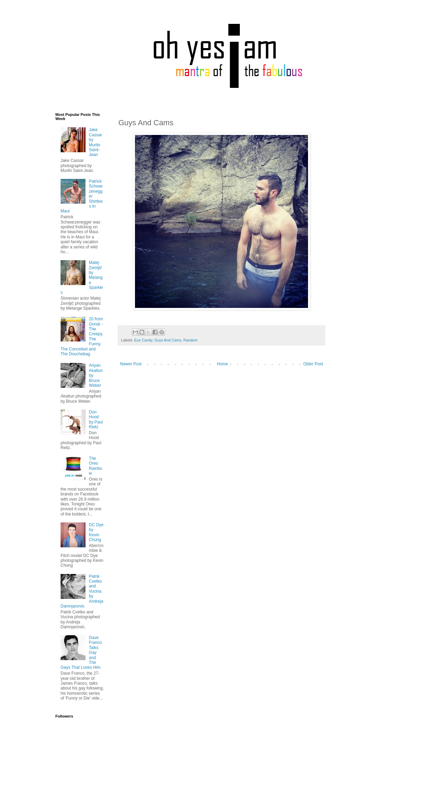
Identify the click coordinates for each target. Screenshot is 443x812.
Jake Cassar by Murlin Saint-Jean (95, 142)
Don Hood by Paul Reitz (96, 419)
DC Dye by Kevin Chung (96, 532)
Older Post (313, 364)
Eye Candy (143, 340)
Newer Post (131, 364)
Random (190, 340)
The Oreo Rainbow (95, 466)
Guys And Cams (167, 340)
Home (222, 364)
